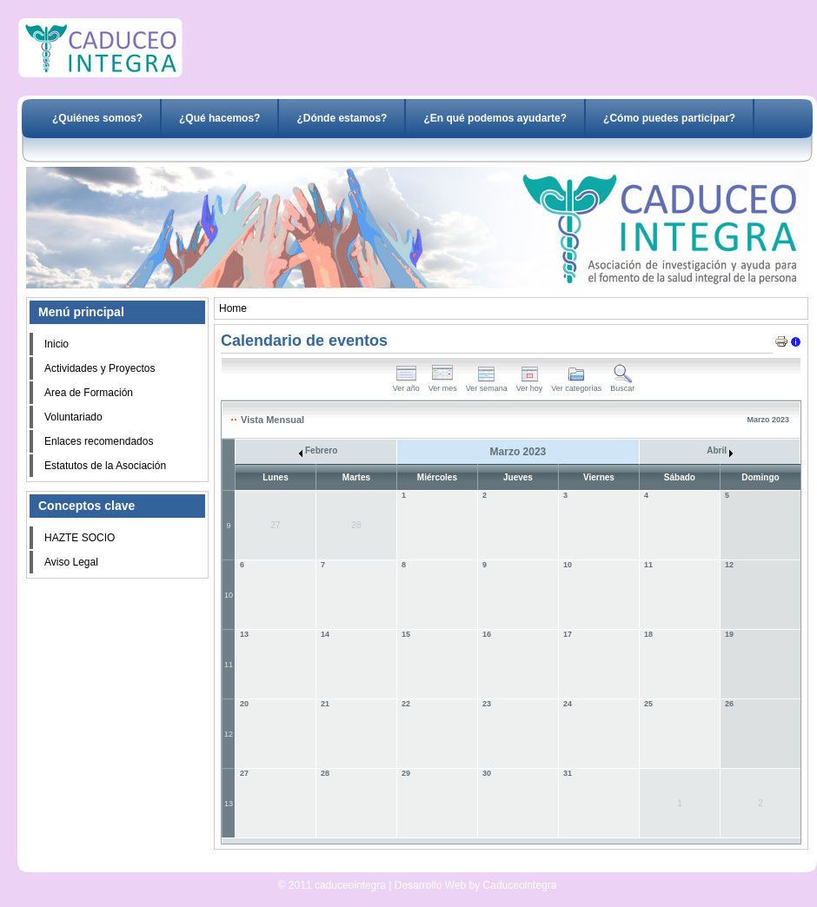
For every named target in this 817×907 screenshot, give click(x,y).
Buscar (622, 385)
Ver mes (442, 385)
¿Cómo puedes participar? (669, 118)
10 (228, 595)
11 (648, 564)
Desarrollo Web (372, 865)
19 (729, 634)
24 (567, 703)
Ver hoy (529, 385)
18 (648, 634)
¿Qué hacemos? (219, 118)
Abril (720, 450)
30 (486, 773)
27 (244, 773)
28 (325, 773)
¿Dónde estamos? (341, 118)
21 (325, 703)
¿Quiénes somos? (97, 118)
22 (406, 703)
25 (648, 703)
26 (729, 703)
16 (486, 634)
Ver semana (487, 385)
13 (244, 634)
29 (406, 773)
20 (244, 703)
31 (567, 773)
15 (406, 634)
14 (325, 634)
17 (567, 634)
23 (486, 703)
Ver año (406, 385)
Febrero (318, 450)
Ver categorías (576, 385)
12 (729, 564)
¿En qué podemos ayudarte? (495, 118)
